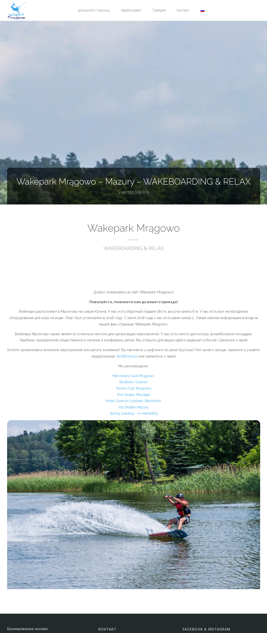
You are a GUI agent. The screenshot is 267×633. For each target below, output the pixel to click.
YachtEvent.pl (127, 356)
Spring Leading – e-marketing (134, 413)
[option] (133, 504)
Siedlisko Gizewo (133, 382)
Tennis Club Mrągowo (133, 388)
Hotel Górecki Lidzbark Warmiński (133, 401)
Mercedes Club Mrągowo (134, 376)
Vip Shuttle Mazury (133, 407)
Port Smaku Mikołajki (133, 395)
